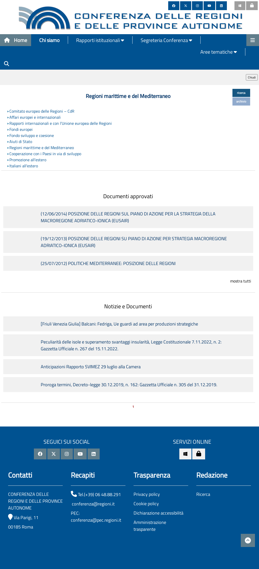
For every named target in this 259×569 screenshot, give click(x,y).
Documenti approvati (128, 196)
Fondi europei (21, 129)
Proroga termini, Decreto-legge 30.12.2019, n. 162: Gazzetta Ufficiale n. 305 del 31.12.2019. (129, 384)
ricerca (241, 92)
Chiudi (252, 77)
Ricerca (203, 494)
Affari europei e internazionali (35, 117)
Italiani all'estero (23, 166)
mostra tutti (240, 281)
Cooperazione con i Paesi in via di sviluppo (45, 154)
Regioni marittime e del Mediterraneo (41, 148)
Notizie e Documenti (128, 306)
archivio (241, 101)
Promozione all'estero (27, 160)
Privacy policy (147, 494)
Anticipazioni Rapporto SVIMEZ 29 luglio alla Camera (91, 366)
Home (15, 40)
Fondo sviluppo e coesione (31, 135)
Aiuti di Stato (20, 141)
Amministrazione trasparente (150, 526)
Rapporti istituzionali (100, 40)
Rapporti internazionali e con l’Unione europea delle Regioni (60, 123)
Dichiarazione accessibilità (158, 513)
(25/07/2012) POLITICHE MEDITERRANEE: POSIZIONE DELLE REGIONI (108, 263)
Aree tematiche (218, 52)
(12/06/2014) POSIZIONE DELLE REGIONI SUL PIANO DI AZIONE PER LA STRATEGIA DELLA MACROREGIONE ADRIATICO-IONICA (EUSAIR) (128, 217)
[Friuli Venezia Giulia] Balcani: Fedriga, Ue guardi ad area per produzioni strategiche (119, 323)
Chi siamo (49, 40)
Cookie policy (146, 503)
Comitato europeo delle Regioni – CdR (41, 111)
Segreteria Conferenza (166, 40)
